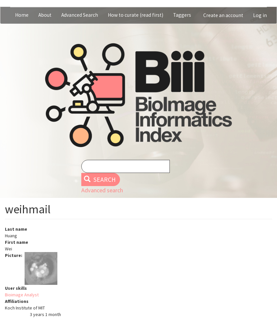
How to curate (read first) (135, 15)
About (44, 15)
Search (100, 179)
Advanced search (102, 190)
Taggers (182, 15)
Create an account (223, 15)
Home (22, 15)
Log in (260, 15)
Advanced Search (79, 15)
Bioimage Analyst (22, 295)
